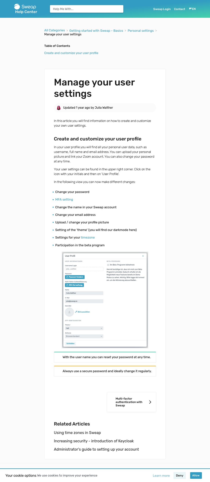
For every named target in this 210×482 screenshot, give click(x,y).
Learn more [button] (161, 475)
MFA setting (64, 199)
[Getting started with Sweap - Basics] (96, 30)
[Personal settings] (141, 30)
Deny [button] (179, 475)
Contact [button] (179, 9)
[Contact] (180, 9)
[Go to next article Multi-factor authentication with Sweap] (131, 402)
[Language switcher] (192, 9)
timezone (88, 237)
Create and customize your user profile (71, 53)
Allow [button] (196, 475)
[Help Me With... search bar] (86, 9)
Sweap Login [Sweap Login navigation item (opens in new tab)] (162, 9)
